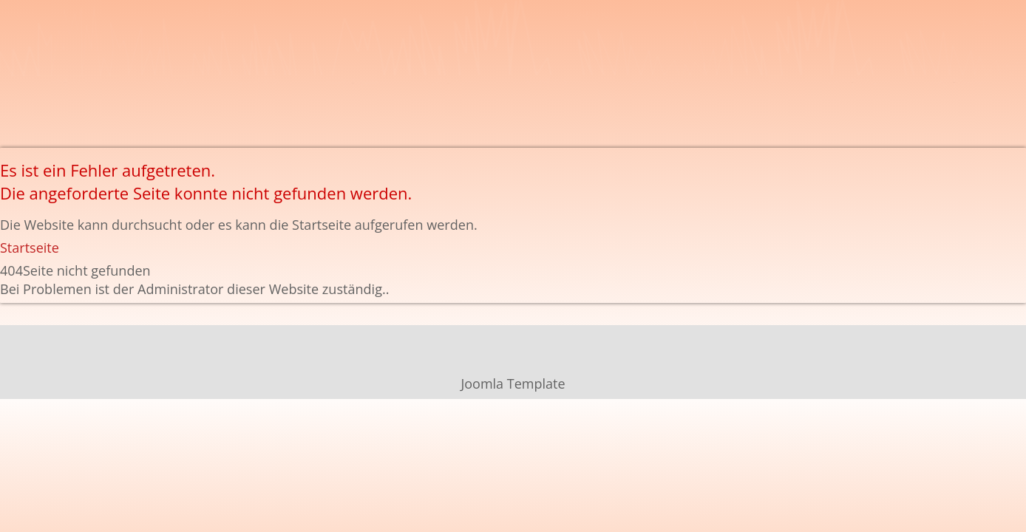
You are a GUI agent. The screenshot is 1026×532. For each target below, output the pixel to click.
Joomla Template (513, 383)
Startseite (29, 247)
